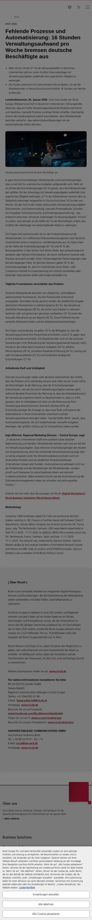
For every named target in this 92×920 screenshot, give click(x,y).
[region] (46, 883)
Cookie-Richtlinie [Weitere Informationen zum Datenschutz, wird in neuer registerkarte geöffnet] (27, 887)
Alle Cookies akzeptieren (46, 913)
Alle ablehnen (46, 904)
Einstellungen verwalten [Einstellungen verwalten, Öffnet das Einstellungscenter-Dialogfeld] (46, 894)
